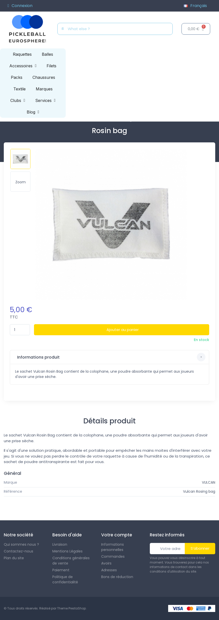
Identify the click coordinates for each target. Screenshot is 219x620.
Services (45, 100)
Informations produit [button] (110, 357)
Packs (16, 77)
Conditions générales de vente (71, 560)
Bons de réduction (117, 576)
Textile (19, 88)
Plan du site (14, 557)
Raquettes (22, 54)
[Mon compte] (20, 6)
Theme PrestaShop (71, 608)
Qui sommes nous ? (21, 544)
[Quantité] (20, 329)
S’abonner (200, 548)
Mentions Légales (67, 551)
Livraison (59, 544)
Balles (47, 54)
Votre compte (116, 535)
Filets (51, 65)
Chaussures (43, 77)
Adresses (109, 570)
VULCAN (208, 482)
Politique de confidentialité (65, 579)
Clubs (17, 100)
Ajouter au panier (122, 329)
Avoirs (106, 563)
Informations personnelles (112, 547)
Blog (33, 112)
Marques (44, 88)
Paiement (60, 570)
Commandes (113, 556)
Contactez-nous (18, 551)
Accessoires (22, 65)
